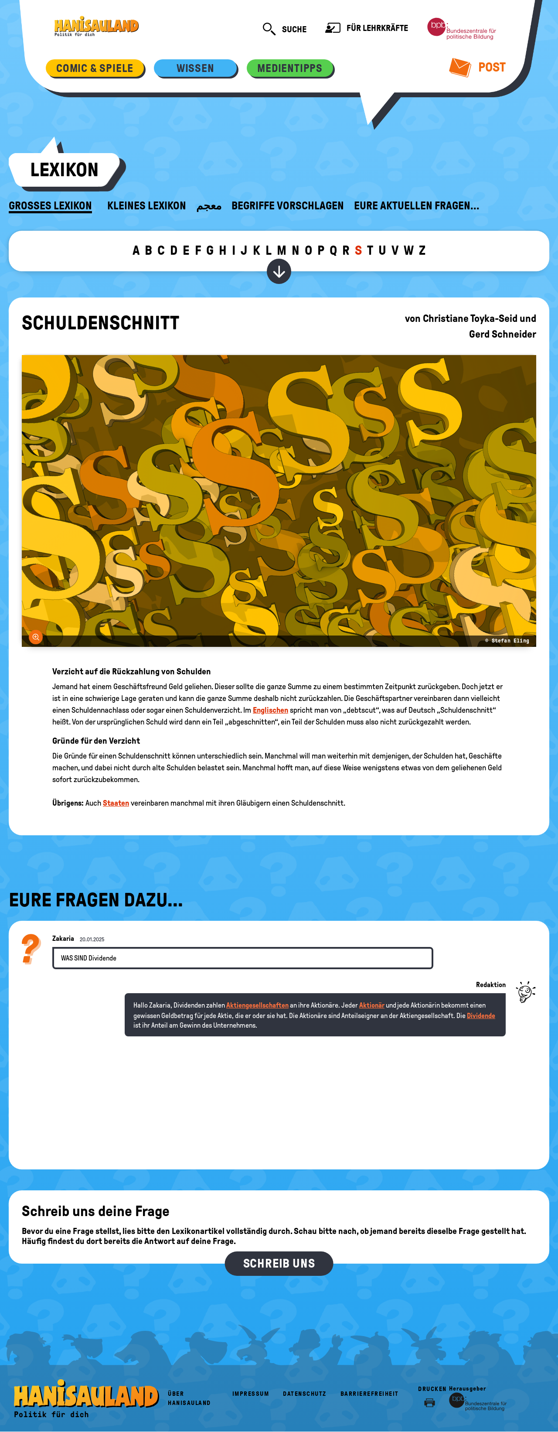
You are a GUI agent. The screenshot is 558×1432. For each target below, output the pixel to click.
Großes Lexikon (50, 206)
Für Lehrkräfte (366, 29)
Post (477, 67)
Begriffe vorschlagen (287, 206)
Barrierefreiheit (369, 1394)
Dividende (481, 1015)
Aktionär (371, 1005)
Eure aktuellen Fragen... (417, 206)
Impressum (250, 1394)
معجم (208, 206)
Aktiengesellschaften (257, 1005)
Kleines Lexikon (146, 206)
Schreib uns (279, 1263)
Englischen (270, 710)
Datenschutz (305, 1394)
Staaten (116, 803)
